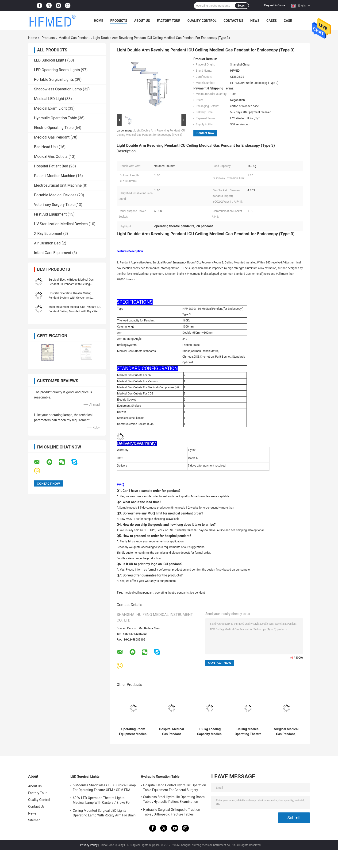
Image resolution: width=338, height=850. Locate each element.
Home (98, 21)
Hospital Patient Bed (51, 166)
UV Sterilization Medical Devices (61, 224)
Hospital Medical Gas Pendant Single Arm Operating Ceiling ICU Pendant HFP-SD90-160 (171, 731)
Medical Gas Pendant (73, 38)
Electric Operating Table (53, 127)
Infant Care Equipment (52, 253)
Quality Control (201, 21)
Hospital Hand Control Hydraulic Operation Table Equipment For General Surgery (174, 787)
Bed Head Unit (46, 147)
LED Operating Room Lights (57, 70)
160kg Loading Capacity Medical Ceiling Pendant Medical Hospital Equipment (209, 731)
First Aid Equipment (50, 214)
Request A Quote (274, 5)
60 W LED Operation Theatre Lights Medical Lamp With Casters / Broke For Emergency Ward (102, 801)
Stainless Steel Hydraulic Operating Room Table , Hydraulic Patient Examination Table (174, 800)
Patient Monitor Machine (54, 176)
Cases (271, 21)
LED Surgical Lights (50, 60)
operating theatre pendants (172, 592)
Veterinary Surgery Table (54, 204)
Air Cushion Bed (47, 243)
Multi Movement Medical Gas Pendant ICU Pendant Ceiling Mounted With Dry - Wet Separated (75, 311)
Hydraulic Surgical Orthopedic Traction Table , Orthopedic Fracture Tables (171, 812)
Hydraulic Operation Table (55, 118)
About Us (142, 21)
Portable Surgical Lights (54, 79)
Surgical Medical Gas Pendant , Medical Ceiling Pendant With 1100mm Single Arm (286, 731)
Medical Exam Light (50, 108)
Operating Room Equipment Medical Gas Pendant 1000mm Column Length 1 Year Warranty (133, 731)
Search (241, 5)
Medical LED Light (49, 99)
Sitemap (34, 820)
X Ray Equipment (48, 233)
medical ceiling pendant (139, 592)
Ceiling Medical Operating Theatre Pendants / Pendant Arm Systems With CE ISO (248, 731)
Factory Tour (169, 21)
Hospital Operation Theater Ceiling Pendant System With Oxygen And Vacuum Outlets (70, 298)
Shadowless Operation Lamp (58, 89)
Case (288, 21)
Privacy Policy (88, 845)
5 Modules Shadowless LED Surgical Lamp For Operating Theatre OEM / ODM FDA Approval (104, 788)
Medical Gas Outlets (51, 156)
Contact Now (205, 133)
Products (118, 21)
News (254, 21)
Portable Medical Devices (55, 195)
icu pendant (197, 592)
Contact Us (233, 21)
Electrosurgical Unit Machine (58, 185)
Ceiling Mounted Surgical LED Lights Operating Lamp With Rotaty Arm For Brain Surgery (104, 814)
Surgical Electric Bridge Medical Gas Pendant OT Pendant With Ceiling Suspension (71, 284)
